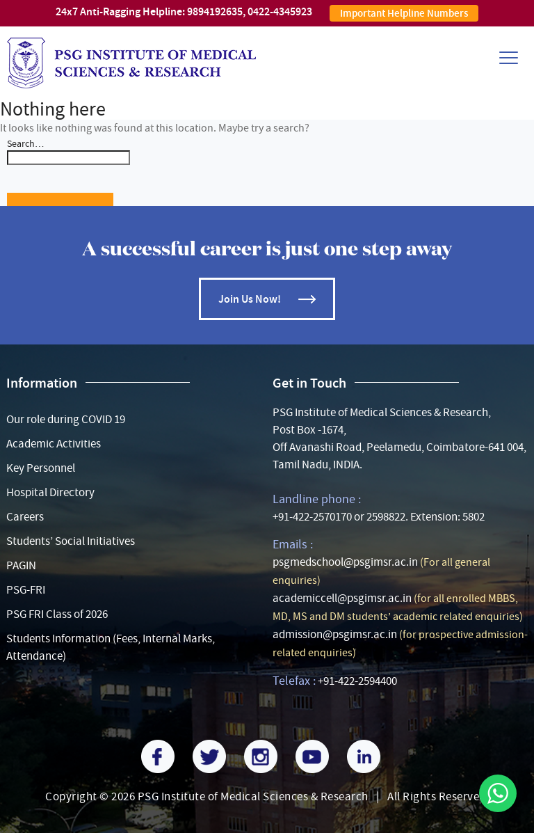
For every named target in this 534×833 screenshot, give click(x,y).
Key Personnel (40, 468)
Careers (25, 516)
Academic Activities (53, 443)
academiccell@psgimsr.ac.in (342, 598)
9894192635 (215, 11)
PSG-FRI (25, 589)
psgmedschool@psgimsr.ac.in (345, 562)
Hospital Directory (50, 492)
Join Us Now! (249, 299)
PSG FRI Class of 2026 (57, 614)
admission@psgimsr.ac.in (335, 634)
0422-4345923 (280, 11)
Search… (25, 143)
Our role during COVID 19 (65, 419)
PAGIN (21, 565)
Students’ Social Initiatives (70, 541)
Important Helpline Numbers (404, 13)
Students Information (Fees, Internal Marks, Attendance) (110, 647)
